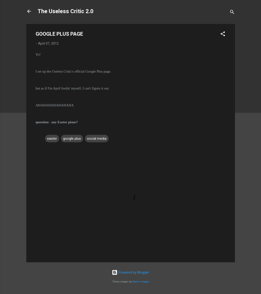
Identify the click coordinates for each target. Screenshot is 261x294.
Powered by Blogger (130, 272)
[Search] (232, 13)
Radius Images (140, 281)
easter (52, 138)
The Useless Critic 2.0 (66, 11)
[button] (223, 34)
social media (96, 138)
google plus (72, 138)
